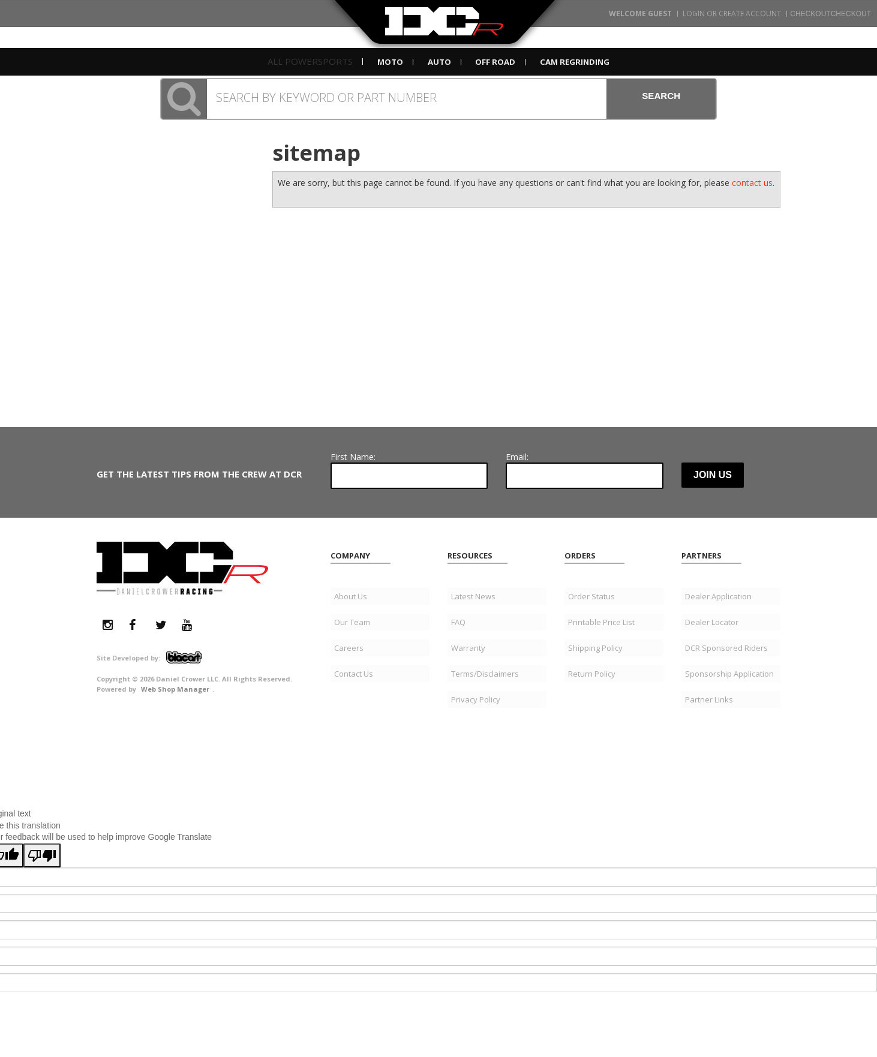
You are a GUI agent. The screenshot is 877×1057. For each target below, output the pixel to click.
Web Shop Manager (175, 588)
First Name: (353, 356)
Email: (517, 356)
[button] (438, 99)
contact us (752, 182)
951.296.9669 (155, 197)
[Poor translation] (42, 755)
